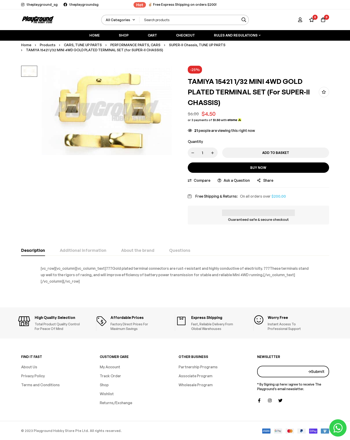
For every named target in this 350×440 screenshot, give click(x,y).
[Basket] (323, 19)
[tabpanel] (175, 274)
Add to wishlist (324, 92)
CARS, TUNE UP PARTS (83, 45)
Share (268, 180)
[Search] (244, 20)
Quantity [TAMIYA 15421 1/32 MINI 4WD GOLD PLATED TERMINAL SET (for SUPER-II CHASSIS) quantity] (195, 141)
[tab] (33, 250)
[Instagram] (270, 400)
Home (26, 45)
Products (47, 45)
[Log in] (300, 19)
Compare (202, 180)
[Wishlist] (311, 19)
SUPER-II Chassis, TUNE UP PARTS (197, 45)
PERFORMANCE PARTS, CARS (135, 45)
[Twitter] (280, 400)
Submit (317, 371)
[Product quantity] (203, 153)
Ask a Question (237, 180)
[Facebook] (259, 400)
